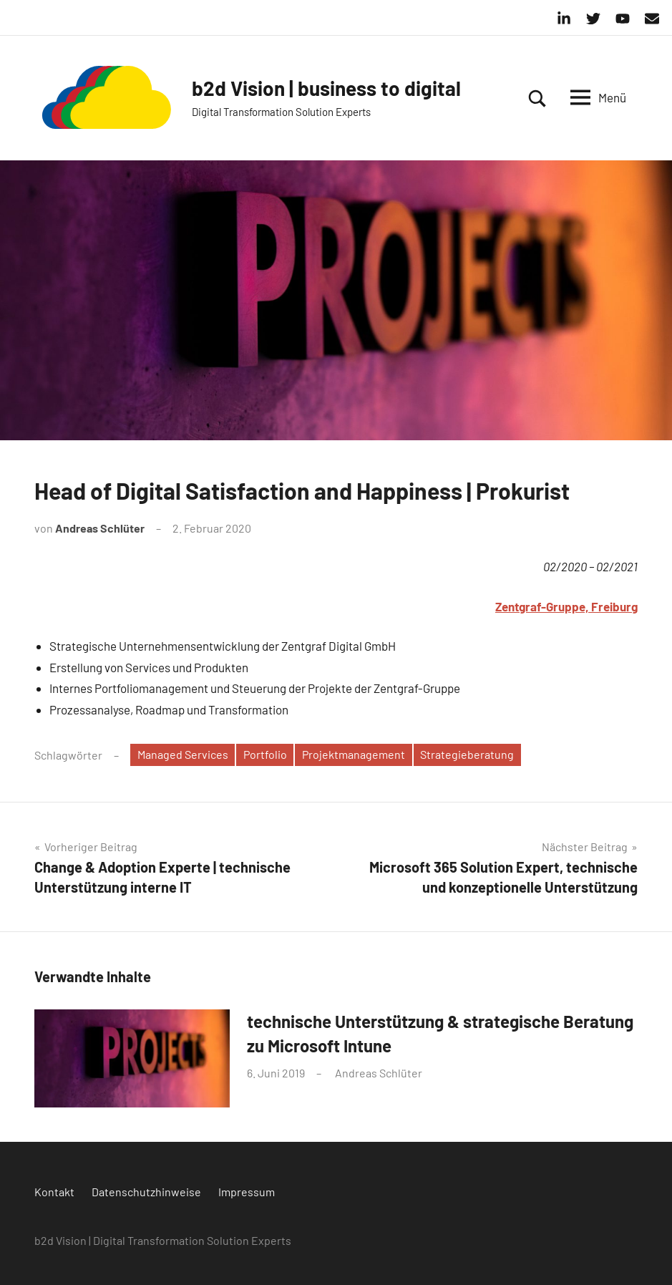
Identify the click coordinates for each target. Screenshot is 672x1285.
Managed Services (182, 754)
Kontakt (54, 1191)
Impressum (246, 1191)
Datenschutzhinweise (146, 1191)
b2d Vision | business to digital (326, 88)
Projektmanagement (353, 754)
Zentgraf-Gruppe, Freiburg (566, 606)
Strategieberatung (467, 754)
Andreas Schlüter (100, 528)
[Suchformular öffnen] (537, 98)
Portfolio (265, 754)
